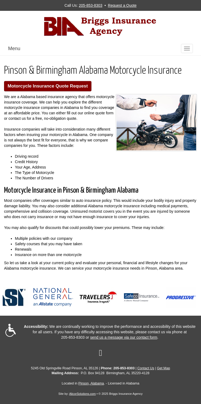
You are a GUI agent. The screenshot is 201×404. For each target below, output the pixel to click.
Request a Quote (122, 5)
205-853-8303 (90, 5)
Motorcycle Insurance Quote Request (48, 86)
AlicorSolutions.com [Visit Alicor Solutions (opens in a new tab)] (82, 393)
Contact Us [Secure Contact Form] (145, 368)
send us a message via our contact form (123, 337)
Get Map (163, 368)
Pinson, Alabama (91, 383)
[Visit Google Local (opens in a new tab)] (100, 353)
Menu (14, 48)
